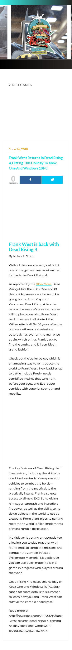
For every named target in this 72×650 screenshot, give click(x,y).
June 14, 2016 (18, 149)
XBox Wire (43, 284)
